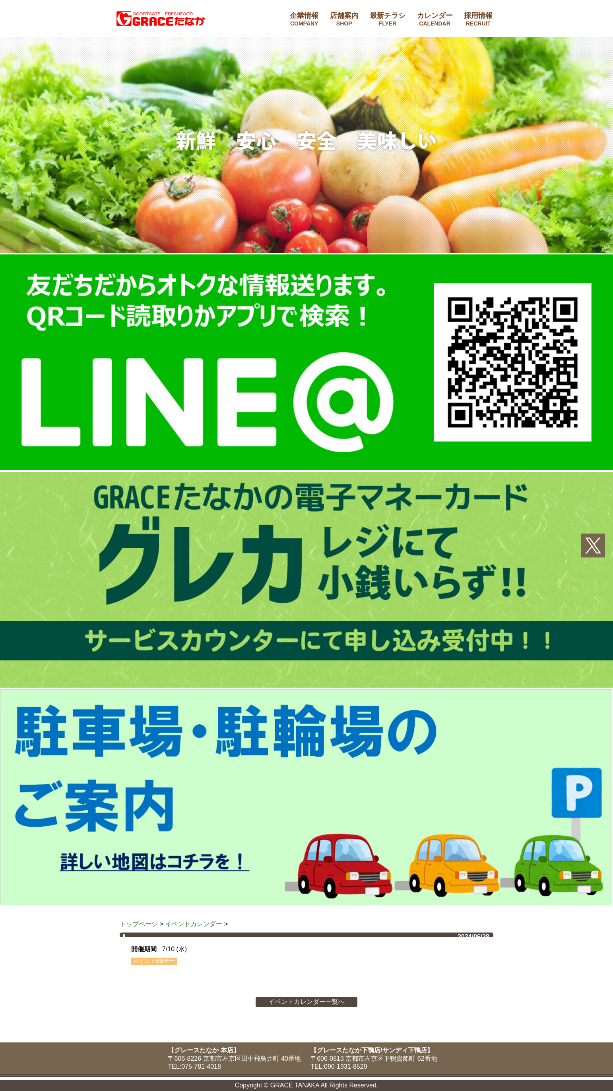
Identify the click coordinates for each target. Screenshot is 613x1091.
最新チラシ (387, 19)
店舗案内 (344, 19)
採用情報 (478, 19)
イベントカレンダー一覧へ (306, 1001)
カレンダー (435, 19)
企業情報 (304, 19)
